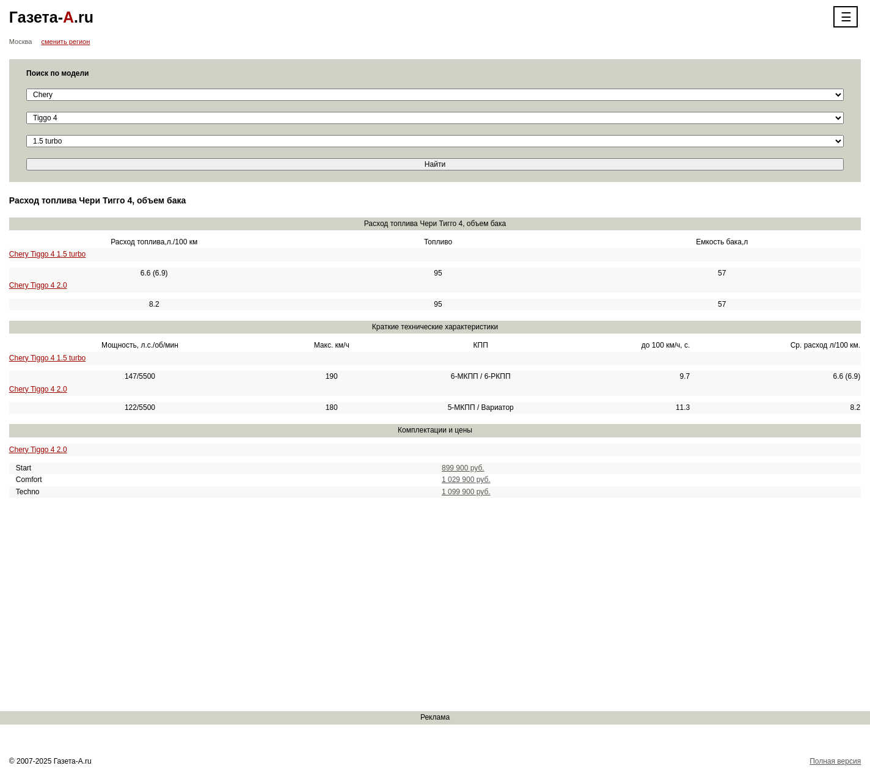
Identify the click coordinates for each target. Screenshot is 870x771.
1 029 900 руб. (466, 479)
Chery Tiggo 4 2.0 (38, 285)
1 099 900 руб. (466, 492)
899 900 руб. (463, 468)
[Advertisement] (366, 604)
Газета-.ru (51, 17)
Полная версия (835, 761)
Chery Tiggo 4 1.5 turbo (47, 254)
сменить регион (65, 41)
